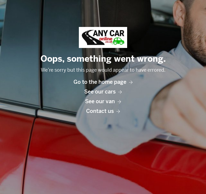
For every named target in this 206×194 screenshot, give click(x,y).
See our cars (103, 91)
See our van (103, 101)
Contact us (103, 111)
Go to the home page (103, 82)
